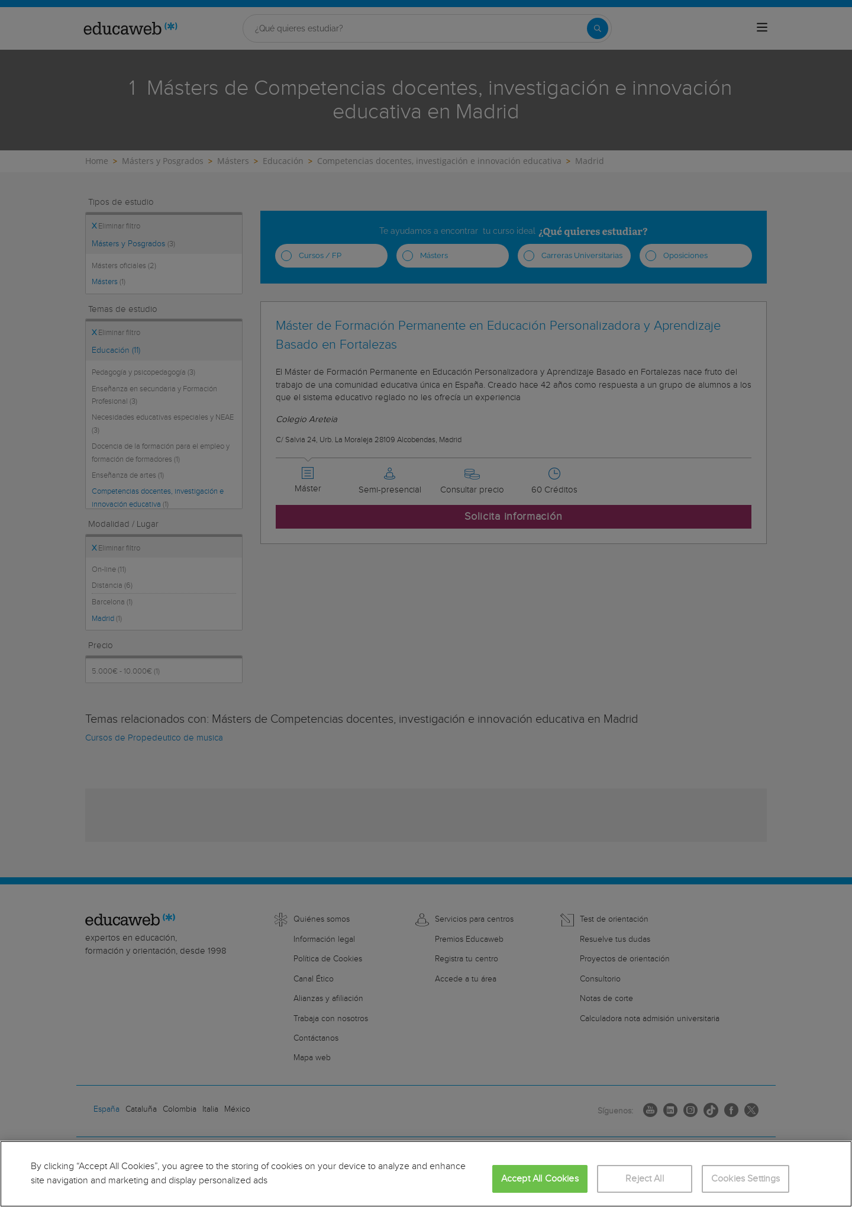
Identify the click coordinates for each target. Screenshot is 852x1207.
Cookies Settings (745, 1179)
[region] (426, 1174)
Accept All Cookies (540, 1179)
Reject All (644, 1179)
